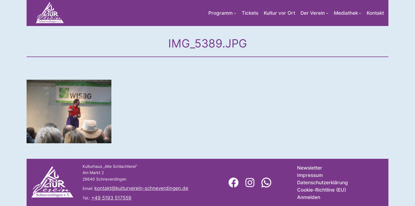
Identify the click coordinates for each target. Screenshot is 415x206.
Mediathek (346, 13)
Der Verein (313, 13)
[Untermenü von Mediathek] (360, 13)
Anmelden (308, 197)
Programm (220, 13)
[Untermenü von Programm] (235, 13)
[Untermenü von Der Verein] (327, 13)
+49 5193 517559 (111, 198)
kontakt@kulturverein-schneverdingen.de (141, 188)
